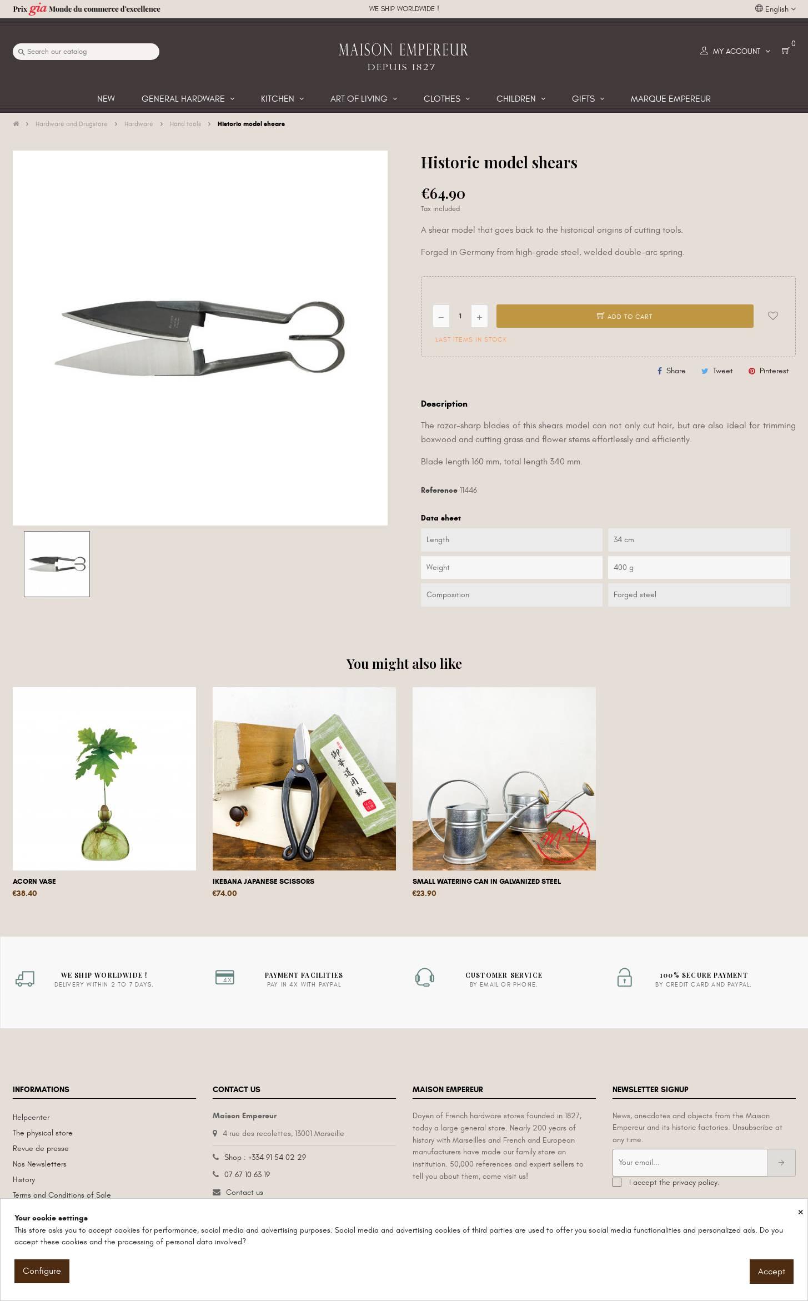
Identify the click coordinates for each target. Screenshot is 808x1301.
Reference (439, 490)
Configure (42, 1271)
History (24, 1179)
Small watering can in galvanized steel (487, 881)
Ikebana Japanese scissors (263, 881)
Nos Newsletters (40, 1164)
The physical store (43, 1133)
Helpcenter (31, 1117)
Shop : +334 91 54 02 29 (265, 1157)
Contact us (244, 1192)
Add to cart (625, 317)
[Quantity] (460, 316)
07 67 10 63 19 (247, 1174)
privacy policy (695, 1182)
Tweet (723, 371)
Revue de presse (41, 1148)
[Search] (86, 51)
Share (676, 371)
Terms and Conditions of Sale (62, 1195)
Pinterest (774, 371)
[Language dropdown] (775, 9)
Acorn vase (34, 881)
